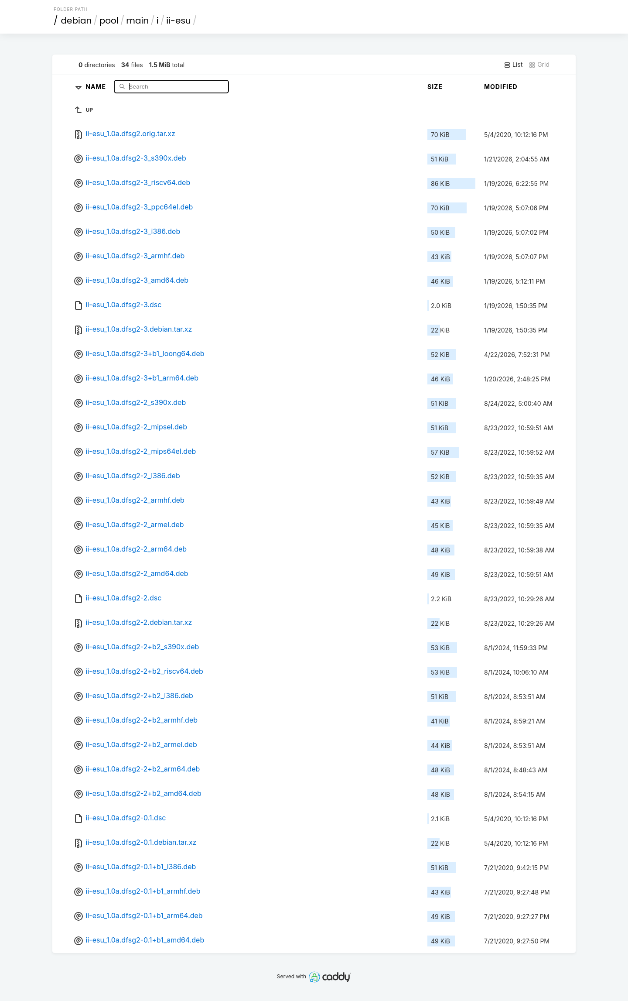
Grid (539, 65)
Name (96, 86)
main (137, 20)
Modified (501, 86)
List (513, 65)
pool (109, 20)
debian (76, 20)
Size (435, 86)
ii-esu (178, 20)
